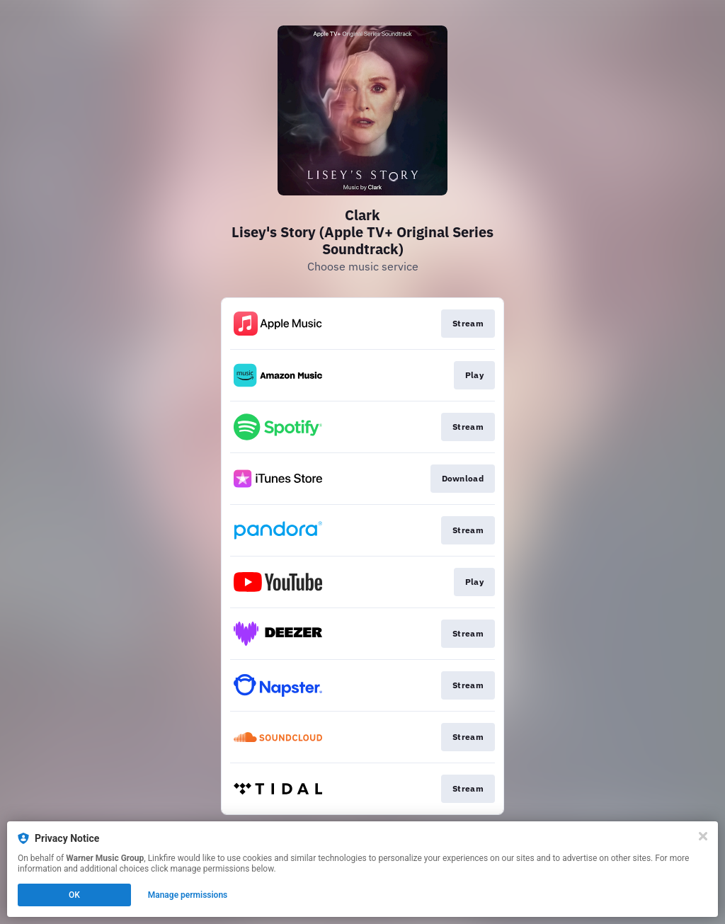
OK (74, 895)
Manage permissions (188, 895)
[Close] (703, 836)
